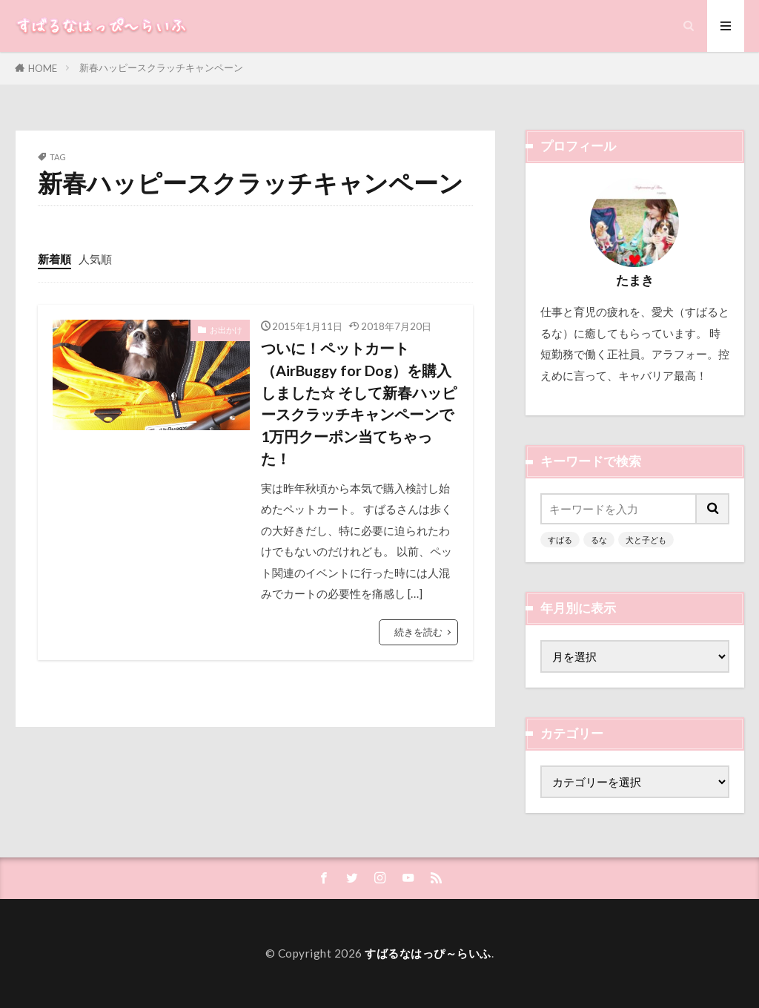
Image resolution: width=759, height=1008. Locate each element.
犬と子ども (646, 539)
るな (599, 539)
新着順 (54, 259)
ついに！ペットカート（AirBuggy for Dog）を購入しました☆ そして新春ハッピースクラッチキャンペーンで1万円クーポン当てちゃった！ (359, 403)
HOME (42, 68)
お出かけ (226, 330)
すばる (560, 539)
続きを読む (418, 632)
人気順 (95, 259)
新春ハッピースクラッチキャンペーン (161, 67)
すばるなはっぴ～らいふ (428, 953)
